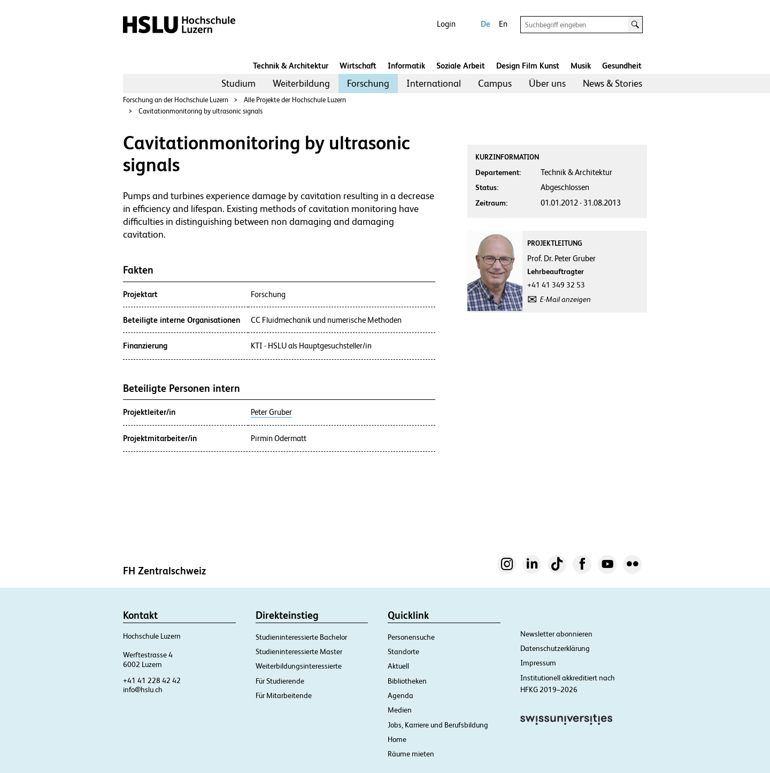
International (433, 83)
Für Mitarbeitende (284, 695)
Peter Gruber (271, 412)
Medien (400, 710)
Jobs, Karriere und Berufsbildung (438, 725)
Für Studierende (280, 681)
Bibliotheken (407, 681)
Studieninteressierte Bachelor (301, 637)
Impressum (538, 662)
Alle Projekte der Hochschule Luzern (295, 100)
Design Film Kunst (527, 65)
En (503, 23)
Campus (495, 83)
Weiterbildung (301, 83)
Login (446, 23)
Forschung (368, 83)
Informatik (406, 65)
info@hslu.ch (143, 689)
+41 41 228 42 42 (152, 680)
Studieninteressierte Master (299, 651)
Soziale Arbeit (460, 65)
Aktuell (398, 666)
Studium (238, 83)
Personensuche (411, 637)
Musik (581, 65)
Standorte (403, 651)
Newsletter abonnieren (556, 634)
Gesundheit (622, 65)
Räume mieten (411, 753)
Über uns (547, 83)
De (485, 23)
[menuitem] (238, 83)
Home (397, 739)
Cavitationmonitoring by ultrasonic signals (200, 111)
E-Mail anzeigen (565, 299)
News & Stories (612, 83)
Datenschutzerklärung (555, 648)
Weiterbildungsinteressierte (299, 666)
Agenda (400, 695)
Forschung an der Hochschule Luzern (175, 100)
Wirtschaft (358, 65)
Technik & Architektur (290, 65)
